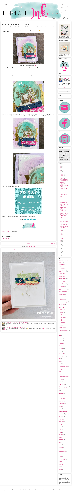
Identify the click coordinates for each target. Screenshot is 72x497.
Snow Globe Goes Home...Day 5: (63, 217)
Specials (60, 444)
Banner (60, 332)
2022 (60, 170)
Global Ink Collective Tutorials (63, 366)
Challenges (28, 232)
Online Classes (61, 409)
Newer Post (4, 243)
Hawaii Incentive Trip (62, 374)
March (61, 235)
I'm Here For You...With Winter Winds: (64, 227)
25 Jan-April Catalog (62, 317)
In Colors (60, 381)
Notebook (60, 406)
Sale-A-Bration (61, 434)
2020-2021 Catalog (18, 232)
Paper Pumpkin (61, 416)
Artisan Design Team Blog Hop (63, 330)
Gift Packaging (61, 364)
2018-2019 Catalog (62, 281)
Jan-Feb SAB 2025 (61, 384)
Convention (60, 351)
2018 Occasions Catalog (62, 278)
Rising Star (60, 431)
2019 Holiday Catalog (62, 283)
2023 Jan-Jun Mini (61, 307)
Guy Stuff (60, 371)
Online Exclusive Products (63, 411)
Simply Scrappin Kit (62, 440)
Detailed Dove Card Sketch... (63, 192)
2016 (60, 244)
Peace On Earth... (63, 196)
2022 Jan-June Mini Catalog (63, 302)
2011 (60, 251)
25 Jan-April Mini (61, 319)
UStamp (60, 466)
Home (28, 243)
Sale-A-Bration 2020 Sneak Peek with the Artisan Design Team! (17, 322)
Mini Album (60, 395)
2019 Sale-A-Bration (62, 286)
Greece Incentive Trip (62, 368)
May (61, 233)
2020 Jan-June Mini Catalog (63, 291)
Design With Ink (66, 78)
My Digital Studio (61, 401)
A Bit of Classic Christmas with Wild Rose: (63, 183)
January (61, 238)
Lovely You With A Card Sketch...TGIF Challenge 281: (64, 205)
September (62, 178)
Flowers (60, 361)
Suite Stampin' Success (62, 451)
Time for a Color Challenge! (62, 200)
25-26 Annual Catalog (62, 322)
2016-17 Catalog (61, 268)
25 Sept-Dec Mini (61, 320)
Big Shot (60, 333)
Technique (60, 456)
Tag (59, 454)
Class (59, 345)
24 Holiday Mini (61, 312)
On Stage (60, 408)
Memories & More (61, 391)
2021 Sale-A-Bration (62, 299)
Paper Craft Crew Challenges (63, 414)
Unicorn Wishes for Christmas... (63, 198)
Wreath (60, 471)
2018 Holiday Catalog (62, 276)
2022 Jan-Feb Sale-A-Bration (63, 301)
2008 (60, 255)
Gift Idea (60, 363)
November (62, 175)
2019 (60, 240)
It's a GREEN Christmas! (64, 213)
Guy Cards (60, 369)
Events (60, 358)
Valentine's (60, 467)
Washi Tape (60, 469)
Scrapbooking (61, 437)
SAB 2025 (60, 432)
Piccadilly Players (61, 421)
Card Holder (60, 338)
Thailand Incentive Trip (62, 459)
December (62, 174)
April (61, 234)
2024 (60, 167)
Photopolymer (61, 419)
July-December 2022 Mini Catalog (64, 387)
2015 (60, 245)
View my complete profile (62, 87)
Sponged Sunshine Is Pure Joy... (63, 195)
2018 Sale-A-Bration (62, 279)
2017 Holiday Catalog (62, 270)
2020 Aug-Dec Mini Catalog (9, 232)
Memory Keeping (61, 393)
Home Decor (61, 379)
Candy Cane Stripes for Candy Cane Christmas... (64, 222)
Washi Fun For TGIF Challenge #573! (10, 249)
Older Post (53, 243)
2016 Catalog (61, 262)
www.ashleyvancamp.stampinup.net (31, 219)
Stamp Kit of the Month (62, 445)
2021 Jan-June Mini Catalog (63, 297)
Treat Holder (60, 461)
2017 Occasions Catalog (62, 271)
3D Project (60, 325)
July (61, 230)
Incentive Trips (61, 382)
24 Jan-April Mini (61, 314)
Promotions (60, 424)
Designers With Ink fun (62, 356)
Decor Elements (61, 353)
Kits (59, 390)
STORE (35, 65)
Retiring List (60, 429)
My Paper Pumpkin (61, 403)
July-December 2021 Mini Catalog (64, 386)
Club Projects (61, 348)
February (62, 237)
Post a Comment (6, 238)
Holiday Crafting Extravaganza (63, 376)
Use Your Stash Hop (62, 464)
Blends (60, 335)
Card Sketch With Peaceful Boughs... (63, 219)
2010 (60, 252)
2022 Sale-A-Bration (62, 304)
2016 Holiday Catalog (62, 264)
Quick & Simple (61, 427)
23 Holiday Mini (61, 309)
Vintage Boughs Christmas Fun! (63, 190)
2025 (60, 166)
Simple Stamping (61, 439)
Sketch (60, 442)
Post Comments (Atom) (31, 246)
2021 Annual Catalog (62, 296)
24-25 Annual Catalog (62, 315)
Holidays (38, 232)
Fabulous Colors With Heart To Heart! (63, 215)
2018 (60, 241)
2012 (60, 249)
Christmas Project (34, 232)
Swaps (60, 453)
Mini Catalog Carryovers (62, 398)
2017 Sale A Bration (62, 273)
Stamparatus (61, 447)
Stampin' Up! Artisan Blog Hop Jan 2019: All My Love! (15, 327)
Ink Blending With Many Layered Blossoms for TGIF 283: (64, 180)
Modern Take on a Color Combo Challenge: (64, 188)
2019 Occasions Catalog (62, 284)
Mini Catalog (60, 396)
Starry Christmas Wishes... (63, 208)
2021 (60, 171)
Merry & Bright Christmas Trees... (63, 210)
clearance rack (61, 346)
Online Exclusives (61, 413)
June (61, 231)
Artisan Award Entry (62, 327)
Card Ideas (24, 232)
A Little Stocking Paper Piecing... (63, 225)
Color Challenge (61, 350)
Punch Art (60, 426)
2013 (60, 248)
